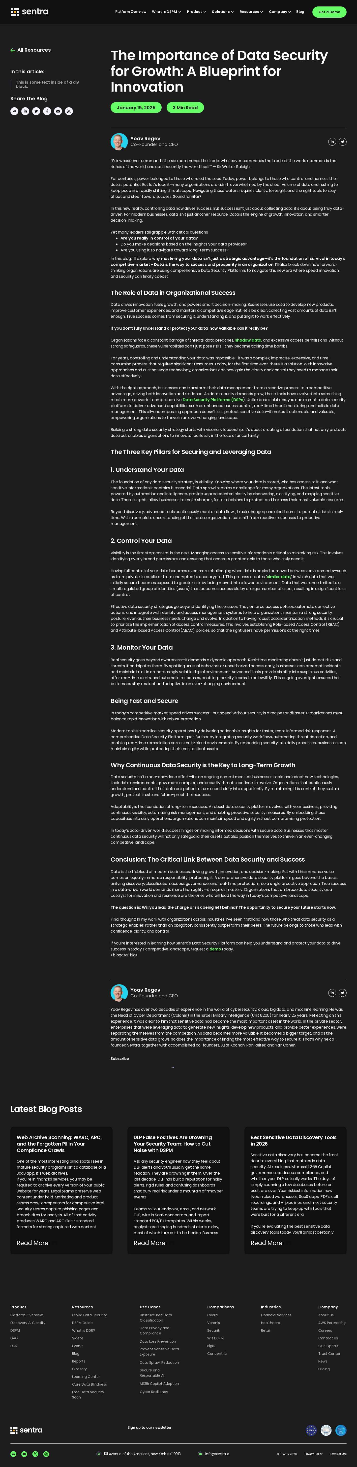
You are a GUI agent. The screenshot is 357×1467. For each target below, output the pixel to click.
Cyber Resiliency (154, 1391)
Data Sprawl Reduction (159, 1362)
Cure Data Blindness (89, 1384)
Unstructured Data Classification (156, 1318)
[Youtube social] (24, 1454)
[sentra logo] (26, 1431)
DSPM (15, 1330)
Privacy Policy (313, 1454)
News (322, 1361)
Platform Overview (26, 1315)
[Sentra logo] (29, 12)
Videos (78, 1338)
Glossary (79, 1368)
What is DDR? (83, 1330)
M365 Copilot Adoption (159, 1383)
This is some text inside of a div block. (47, 84)
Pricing (324, 1368)
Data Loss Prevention (158, 1341)
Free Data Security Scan (88, 1395)
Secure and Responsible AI (152, 1373)
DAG (14, 1338)
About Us (326, 1315)
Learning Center (86, 1376)
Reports (78, 1361)
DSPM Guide (82, 1322)
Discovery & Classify (27, 1322)
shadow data (248, 340)
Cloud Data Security (89, 1315)
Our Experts (328, 1345)
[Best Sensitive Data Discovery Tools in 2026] (295, 1191)
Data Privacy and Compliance (154, 1331)
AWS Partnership (332, 1322)
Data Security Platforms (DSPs (213, 400)
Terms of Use (338, 1454)
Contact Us (328, 1338)
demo (215, 949)
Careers (325, 1330)
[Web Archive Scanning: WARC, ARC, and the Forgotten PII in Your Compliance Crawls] (61, 1191)
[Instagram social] (46, 1454)
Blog (75, 1353)
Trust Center (329, 1353)
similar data (278, 577)
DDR (13, 1345)
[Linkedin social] (13, 1454)
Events (78, 1345)
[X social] (35, 1454)
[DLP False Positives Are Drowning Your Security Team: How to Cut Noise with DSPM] (178, 1191)
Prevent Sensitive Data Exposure (159, 1352)
